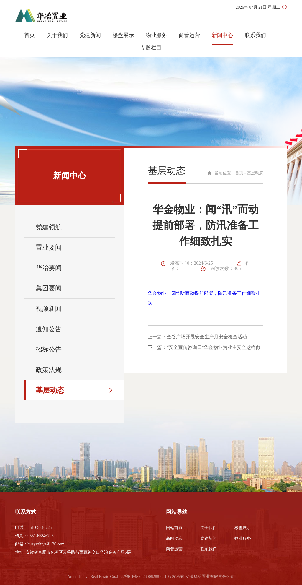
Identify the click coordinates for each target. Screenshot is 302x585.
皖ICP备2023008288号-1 (145, 576)
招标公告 (49, 349)
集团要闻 (49, 288)
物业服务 (156, 35)
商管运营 (189, 35)
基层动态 (50, 390)
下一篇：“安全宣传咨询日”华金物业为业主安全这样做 (204, 347)
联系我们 (255, 35)
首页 (29, 35)
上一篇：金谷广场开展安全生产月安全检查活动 (197, 336)
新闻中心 (222, 35)
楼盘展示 (123, 35)
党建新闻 (90, 35)
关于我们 (57, 35)
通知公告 (49, 329)
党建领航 (49, 227)
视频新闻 (49, 308)
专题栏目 (151, 48)
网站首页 (174, 528)
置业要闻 (49, 247)
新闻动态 (174, 538)
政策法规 (49, 369)
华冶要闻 (49, 268)
